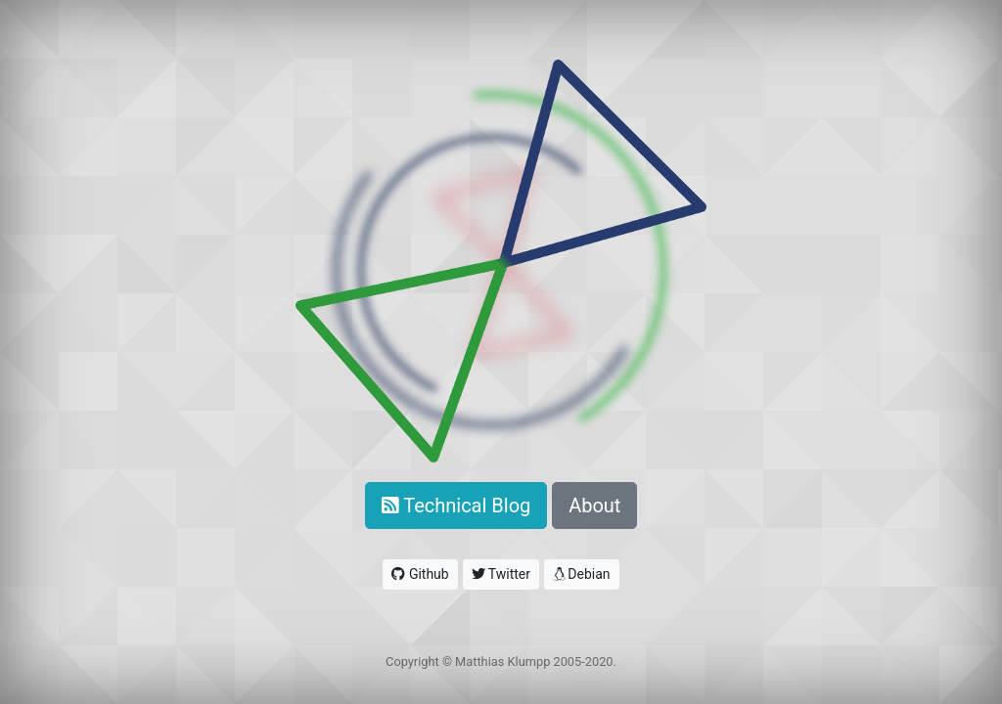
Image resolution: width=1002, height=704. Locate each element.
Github (419, 574)
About (594, 505)
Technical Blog (456, 505)
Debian (582, 574)
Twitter (501, 574)
